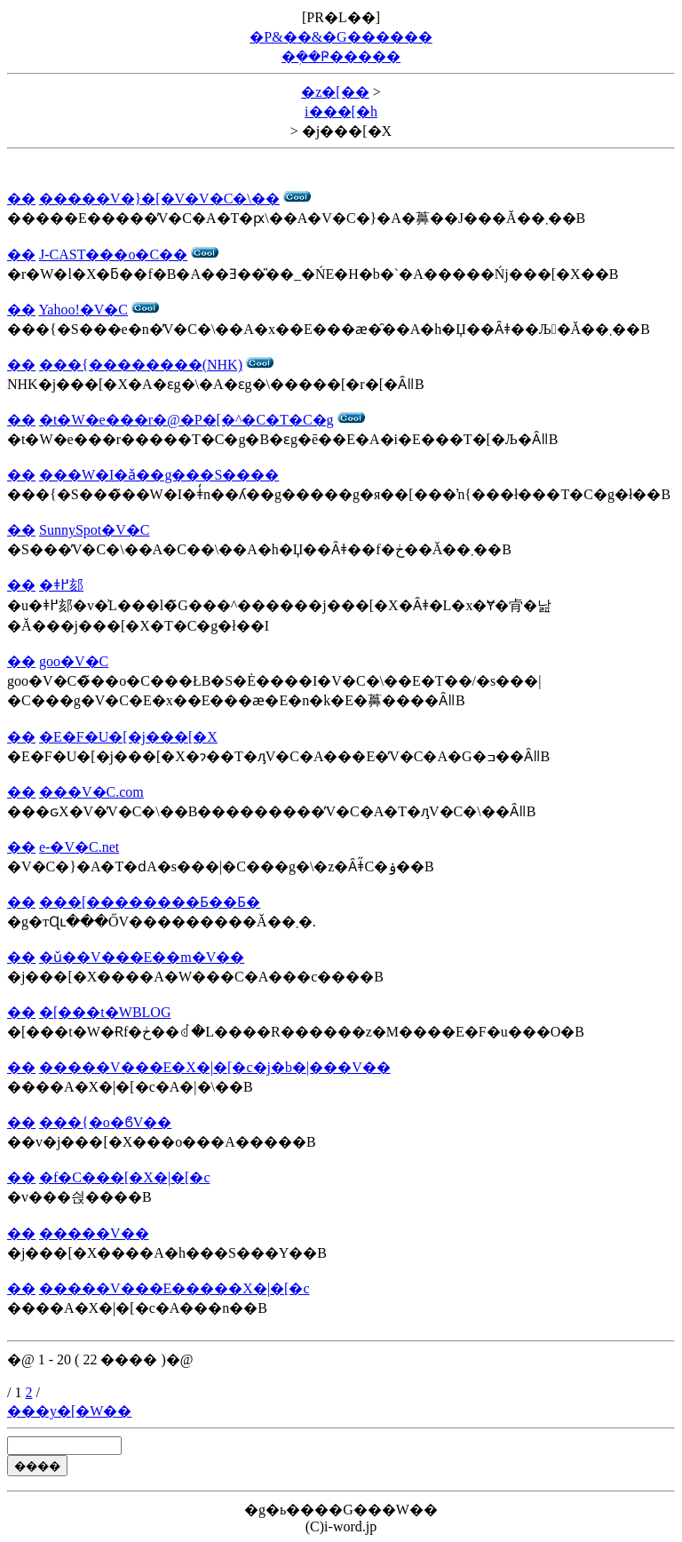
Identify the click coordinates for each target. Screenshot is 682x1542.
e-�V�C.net (79, 846)
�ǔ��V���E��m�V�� (141, 957)
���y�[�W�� (69, 1411)
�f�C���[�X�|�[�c (124, 1177)
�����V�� (94, 1233)
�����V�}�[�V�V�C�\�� (159, 198)
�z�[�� (335, 91)
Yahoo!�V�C (83, 309)
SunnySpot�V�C (94, 529)
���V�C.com (91, 791)
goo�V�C (73, 661)
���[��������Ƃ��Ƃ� (149, 902)
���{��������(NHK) (140, 364)
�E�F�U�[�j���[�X (128, 736)
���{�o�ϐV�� (105, 1122)
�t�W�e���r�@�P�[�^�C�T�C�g (186, 419)
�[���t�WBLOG (104, 1012)
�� (21, 198)
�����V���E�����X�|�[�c (174, 1288)
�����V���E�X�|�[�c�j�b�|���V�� (215, 1067)
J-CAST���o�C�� (113, 254)
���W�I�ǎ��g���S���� (159, 474)
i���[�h (341, 111)
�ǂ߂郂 (61, 584)
